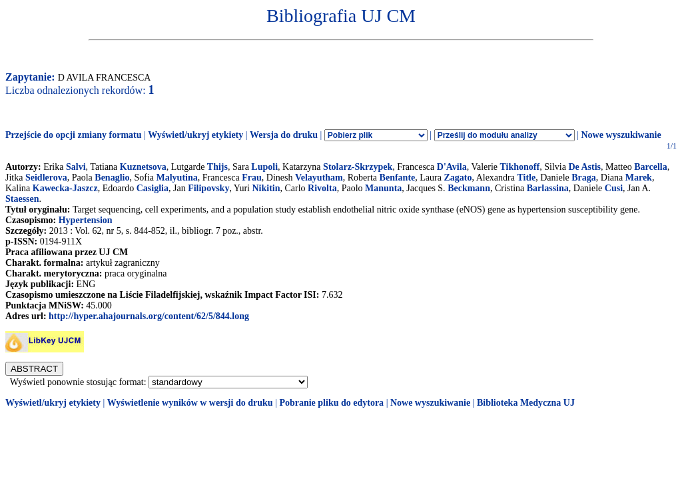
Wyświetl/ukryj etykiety (195, 135)
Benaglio (112, 178)
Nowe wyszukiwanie (621, 135)
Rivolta (322, 188)
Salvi (76, 167)
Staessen (22, 199)
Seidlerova (46, 178)
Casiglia (153, 188)
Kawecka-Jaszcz (65, 188)
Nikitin (266, 188)
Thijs (217, 167)
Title (526, 178)
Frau (252, 178)
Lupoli (264, 167)
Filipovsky (208, 188)
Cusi (614, 188)
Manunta (383, 188)
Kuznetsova (143, 167)
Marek (638, 178)
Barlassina (548, 188)
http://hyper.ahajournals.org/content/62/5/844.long (149, 316)
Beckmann (469, 188)
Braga (583, 178)
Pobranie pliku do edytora (331, 403)
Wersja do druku (284, 135)
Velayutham (319, 178)
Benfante (398, 178)
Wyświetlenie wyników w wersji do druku (190, 403)
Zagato (458, 178)
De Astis (584, 167)
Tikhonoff (520, 167)
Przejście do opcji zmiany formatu (73, 135)
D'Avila (452, 167)
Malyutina (177, 178)
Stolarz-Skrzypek (357, 167)
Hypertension (86, 220)
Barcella (650, 167)
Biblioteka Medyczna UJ (526, 403)
